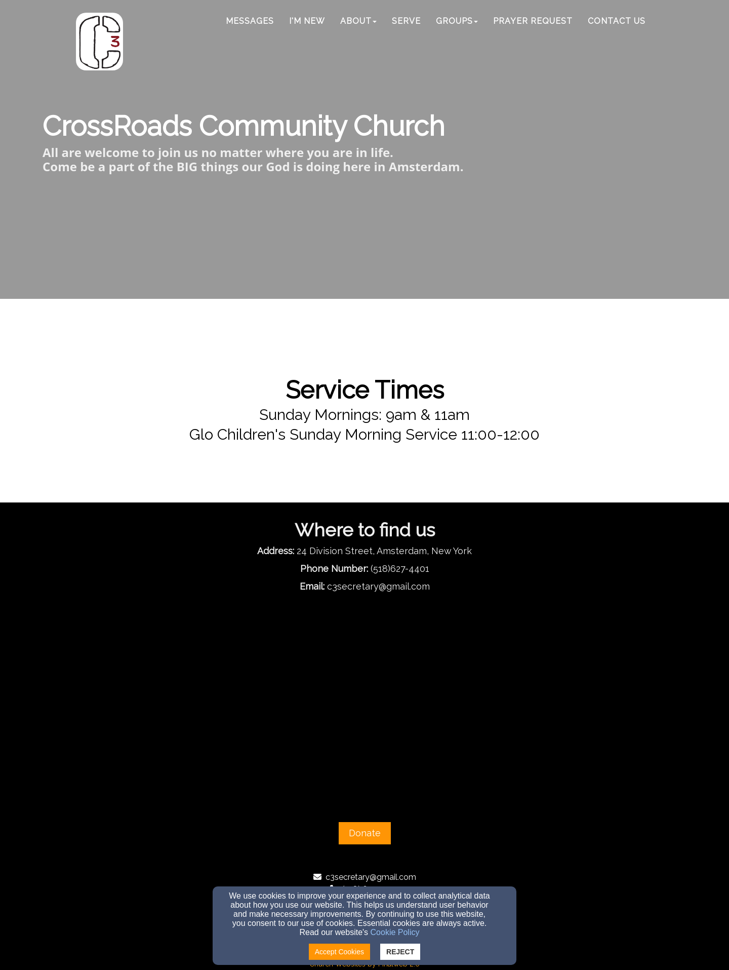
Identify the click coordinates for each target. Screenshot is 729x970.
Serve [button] (406, 21)
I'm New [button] (307, 21)
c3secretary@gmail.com (371, 877)
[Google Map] (364, 693)
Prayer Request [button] (533, 21)
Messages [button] (250, 21)
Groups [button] (457, 21)
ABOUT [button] (358, 21)
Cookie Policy (395, 932)
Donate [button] (365, 833)
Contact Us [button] (616, 21)
